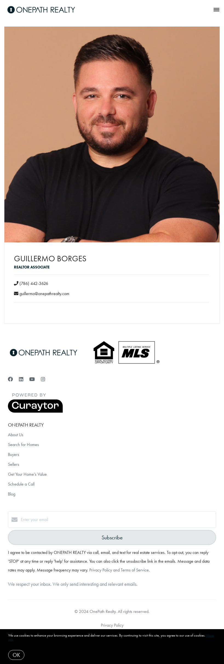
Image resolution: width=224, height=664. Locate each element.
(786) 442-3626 (33, 283)
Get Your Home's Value (27, 474)
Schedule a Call (21, 484)
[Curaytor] (35, 411)
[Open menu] (216, 9)
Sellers (13, 464)
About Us (15, 435)
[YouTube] (32, 379)
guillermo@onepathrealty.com (44, 293)
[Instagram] (43, 379)
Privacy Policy (112, 625)
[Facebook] (10, 379)
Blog (11, 494)
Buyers (13, 454)
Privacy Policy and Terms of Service (119, 570)
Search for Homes (23, 444)
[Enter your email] (117, 519)
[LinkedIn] (21, 379)
